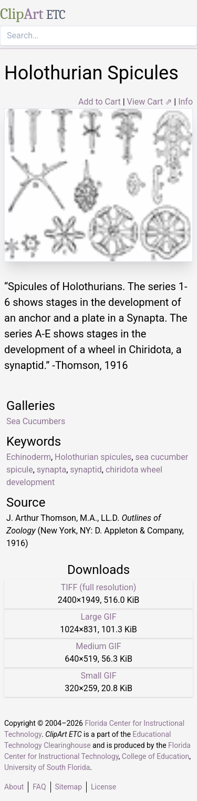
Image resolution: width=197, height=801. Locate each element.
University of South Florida (47, 767)
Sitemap (68, 787)
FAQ (39, 787)
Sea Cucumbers (35, 421)
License (103, 787)
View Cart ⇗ (149, 102)
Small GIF (98, 676)
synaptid (86, 470)
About (14, 787)
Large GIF (98, 617)
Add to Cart (99, 102)
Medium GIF (98, 646)
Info (185, 102)
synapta (51, 470)
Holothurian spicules (93, 457)
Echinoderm (28, 457)
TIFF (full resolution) (99, 587)
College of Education (156, 756)
